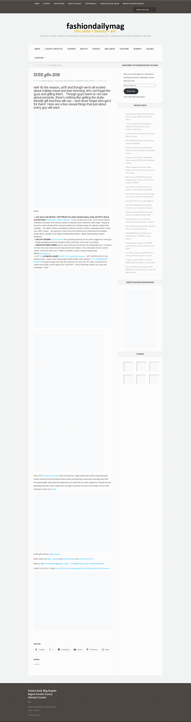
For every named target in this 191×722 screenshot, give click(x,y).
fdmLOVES (59, 568)
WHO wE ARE (59, 3)
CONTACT (46, 3)
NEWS (37, 49)
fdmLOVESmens (102, 568)
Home (36, 65)
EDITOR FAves (69, 81)
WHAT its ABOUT (74, 3)
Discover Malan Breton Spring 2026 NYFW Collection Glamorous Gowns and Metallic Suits (141, 270)
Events (96, 49)
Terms (37, 715)
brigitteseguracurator (81, 564)
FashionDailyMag (49, 564)
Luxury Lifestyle (54, 49)
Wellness (110, 49)
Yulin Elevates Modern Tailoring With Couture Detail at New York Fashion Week (140, 117)
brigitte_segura (51, 559)
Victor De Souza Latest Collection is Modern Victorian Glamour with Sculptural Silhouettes (139, 127)
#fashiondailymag (98, 564)
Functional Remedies (51, 476)
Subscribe (131, 91)
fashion (71, 49)
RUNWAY (137, 49)
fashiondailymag (68, 559)
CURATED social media (109, 3)
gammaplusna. (45, 254)
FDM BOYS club (82, 81)
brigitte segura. (54, 554)
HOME (37, 3)
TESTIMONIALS (91, 3)
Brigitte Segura (47, 81)
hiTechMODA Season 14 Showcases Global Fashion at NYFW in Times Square (139, 236)
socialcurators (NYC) (85, 559)
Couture (124, 49)
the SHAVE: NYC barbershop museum (62, 256)
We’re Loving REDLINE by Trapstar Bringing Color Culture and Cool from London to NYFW (140, 180)
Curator (39, 58)
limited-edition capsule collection (58, 220)
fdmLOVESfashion (87, 568)
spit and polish (57, 239)
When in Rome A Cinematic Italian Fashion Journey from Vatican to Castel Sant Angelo (140, 170)
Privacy (31, 715)
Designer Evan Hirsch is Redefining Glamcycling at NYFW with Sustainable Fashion (140, 160)
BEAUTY (84, 49)
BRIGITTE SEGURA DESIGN (133, 3)
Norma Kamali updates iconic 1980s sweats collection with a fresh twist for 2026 (140, 246)
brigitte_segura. (64, 564)
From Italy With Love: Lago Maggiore (140, 201)
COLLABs (43, 65)
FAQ (53, 489)
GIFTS (91, 81)
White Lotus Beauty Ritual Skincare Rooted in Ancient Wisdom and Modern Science (140, 150)
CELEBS (150, 49)
